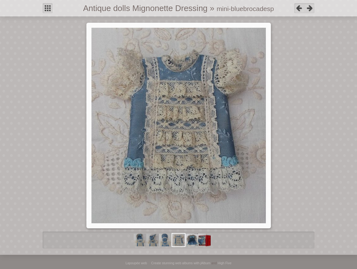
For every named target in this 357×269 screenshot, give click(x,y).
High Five (224, 263)
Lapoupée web (136, 263)
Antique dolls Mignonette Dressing (145, 8)
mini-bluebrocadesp (245, 8)
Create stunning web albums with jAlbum (180, 263)
